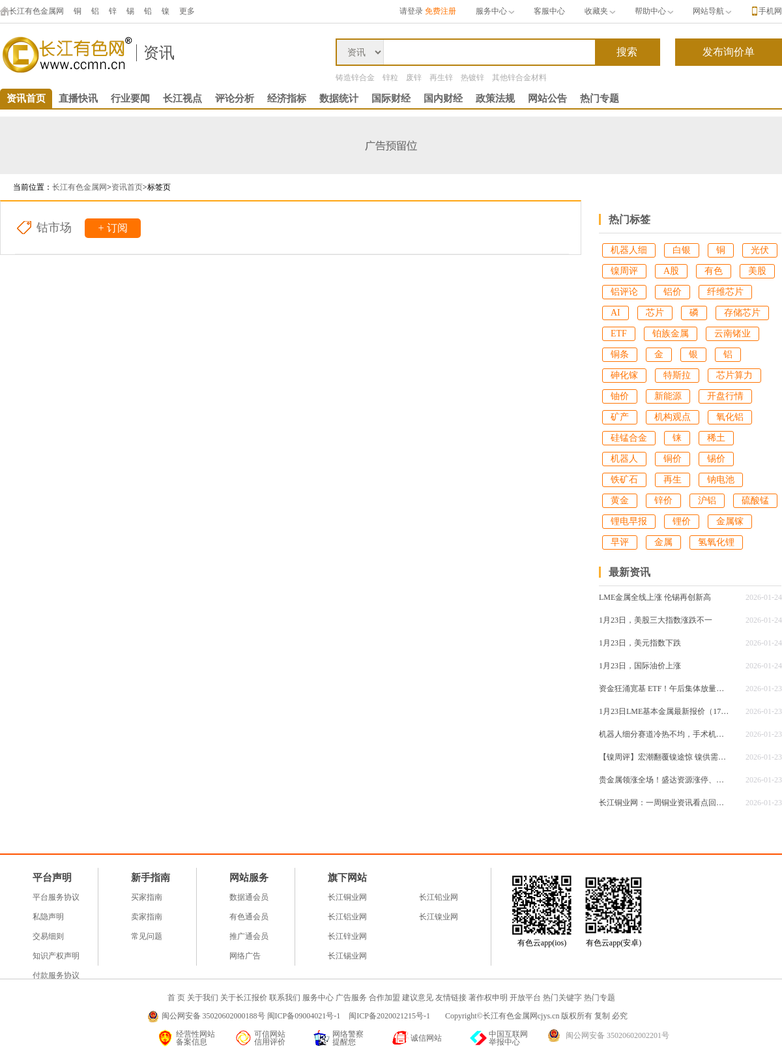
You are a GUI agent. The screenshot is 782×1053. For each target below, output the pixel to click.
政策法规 (495, 98)
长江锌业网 (347, 936)
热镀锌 (472, 77)
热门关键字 (562, 997)
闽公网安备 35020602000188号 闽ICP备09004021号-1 (251, 1015)
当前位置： (32, 187)
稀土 (716, 438)
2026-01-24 (764, 597)
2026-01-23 (764, 688)
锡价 (716, 459)
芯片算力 (734, 375)
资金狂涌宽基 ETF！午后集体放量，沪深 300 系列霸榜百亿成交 (664, 688)
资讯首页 (26, 98)
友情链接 (451, 997)
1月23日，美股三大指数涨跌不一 (655, 620)
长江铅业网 (438, 897)
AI (615, 313)
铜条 (620, 354)
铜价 (672, 459)
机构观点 (672, 417)
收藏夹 (600, 11)
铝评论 (624, 292)
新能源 (668, 396)
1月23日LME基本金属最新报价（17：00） (664, 711)
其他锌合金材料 (519, 77)
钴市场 (54, 227)
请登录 (411, 11)
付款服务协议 (56, 975)
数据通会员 (248, 897)
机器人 (624, 459)
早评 (620, 542)
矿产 (620, 417)
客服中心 (549, 11)
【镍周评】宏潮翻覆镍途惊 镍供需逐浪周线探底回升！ (664, 757)
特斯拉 (677, 375)
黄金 (620, 500)
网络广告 (245, 955)
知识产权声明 (56, 955)
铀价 (620, 396)
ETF (619, 333)
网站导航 (712, 11)
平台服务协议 (56, 897)
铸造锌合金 (355, 77)
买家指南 (146, 897)
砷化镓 (624, 375)
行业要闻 (130, 98)
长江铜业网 (347, 897)
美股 (757, 271)
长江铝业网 (347, 916)
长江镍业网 (438, 916)
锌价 (663, 500)
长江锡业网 (347, 955)
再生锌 (441, 77)
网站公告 (547, 98)
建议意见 (417, 997)
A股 (671, 271)
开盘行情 (725, 396)
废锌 (414, 77)
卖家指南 (146, 916)
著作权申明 (488, 997)
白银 (682, 250)
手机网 (770, 11)
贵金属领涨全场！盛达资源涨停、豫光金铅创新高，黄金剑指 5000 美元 (664, 779)
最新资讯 (629, 572)
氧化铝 (730, 417)
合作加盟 (384, 997)
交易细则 (48, 936)
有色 (713, 271)
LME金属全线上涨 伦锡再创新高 (655, 597)
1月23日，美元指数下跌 (640, 642)
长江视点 (182, 98)
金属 (663, 542)
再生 (672, 479)
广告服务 (351, 997)
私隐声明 (48, 916)
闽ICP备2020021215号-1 (390, 1015)
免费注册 (440, 11)
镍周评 (624, 271)
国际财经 (391, 98)
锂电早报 (629, 521)
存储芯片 (742, 313)
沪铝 (707, 500)
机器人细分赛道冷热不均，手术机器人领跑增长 (664, 734)
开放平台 (525, 997)
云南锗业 (732, 333)
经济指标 (286, 98)
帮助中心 (654, 11)
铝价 (672, 292)
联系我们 (284, 997)
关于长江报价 (243, 997)
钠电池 (720, 479)
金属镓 (730, 521)
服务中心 (495, 11)
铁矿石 (624, 479)
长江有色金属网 (32, 11)
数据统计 (338, 98)
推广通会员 (248, 936)
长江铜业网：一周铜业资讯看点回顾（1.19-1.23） (664, 802)
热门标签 (629, 219)
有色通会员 (248, 916)
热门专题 (599, 98)
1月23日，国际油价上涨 (640, 665)
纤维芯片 (725, 292)
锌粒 (390, 77)
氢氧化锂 (716, 542)
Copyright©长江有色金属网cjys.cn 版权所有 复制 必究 (536, 1015)
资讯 (159, 52)
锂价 (682, 521)
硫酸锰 (755, 500)
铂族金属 (670, 333)
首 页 (176, 997)
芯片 (655, 313)
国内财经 (443, 98)
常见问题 (146, 936)
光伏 (760, 250)
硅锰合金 (629, 438)
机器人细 (629, 250)
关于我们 (202, 997)
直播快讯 (78, 98)
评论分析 (234, 98)
